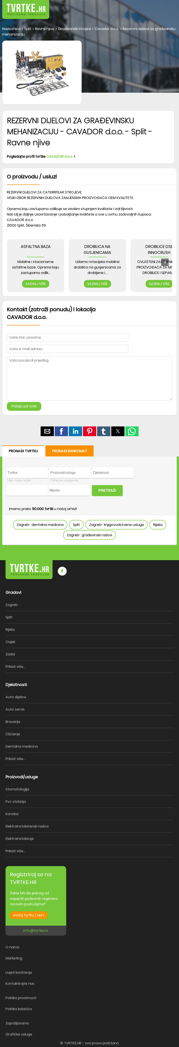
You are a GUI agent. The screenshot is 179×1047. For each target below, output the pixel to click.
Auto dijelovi (16, 697)
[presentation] (165, 262)
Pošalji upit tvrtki (24, 406)
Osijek (10, 641)
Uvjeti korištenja (19, 972)
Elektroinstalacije (20, 838)
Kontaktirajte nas (20, 983)
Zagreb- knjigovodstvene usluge (116, 524)
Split (76, 524)
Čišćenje (13, 734)
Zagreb (12, 604)
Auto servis (15, 709)
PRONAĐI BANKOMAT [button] (69, 451)
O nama (12, 947)
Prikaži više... (15, 666)
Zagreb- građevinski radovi (89, 535)
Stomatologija (17, 789)
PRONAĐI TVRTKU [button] (23, 451)
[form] (89, 495)
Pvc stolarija (16, 801)
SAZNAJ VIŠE (35, 283)
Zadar (10, 654)
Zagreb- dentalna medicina (40, 524)
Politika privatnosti (21, 997)
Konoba (12, 813)
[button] (165, 6)
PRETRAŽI (107, 490)
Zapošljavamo (17, 1023)
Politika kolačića (19, 1008)
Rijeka (157, 524)
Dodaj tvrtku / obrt (28, 915)
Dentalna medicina (22, 746)
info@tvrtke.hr (35, 930)
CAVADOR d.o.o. (59, 156)
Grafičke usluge (19, 1034)
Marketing (14, 958)
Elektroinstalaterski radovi (27, 826)
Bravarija (13, 721)
